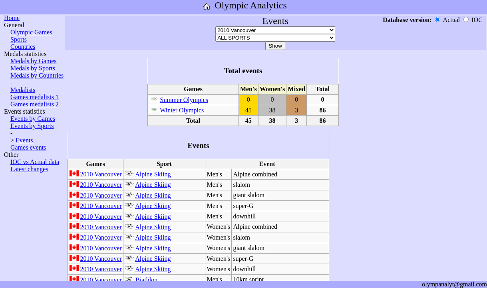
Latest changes (29, 169)
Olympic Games (31, 32)
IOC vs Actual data (34, 161)
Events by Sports (32, 125)
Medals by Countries (37, 75)
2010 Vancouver (101, 174)
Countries (22, 46)
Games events (28, 147)
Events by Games (32, 118)
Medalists (22, 89)
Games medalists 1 (34, 97)
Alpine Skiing (153, 174)
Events (24, 140)
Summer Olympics (184, 99)
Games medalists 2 (34, 104)
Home (12, 17)
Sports (18, 39)
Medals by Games (33, 61)
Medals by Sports (32, 68)
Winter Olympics (182, 110)
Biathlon (146, 279)
